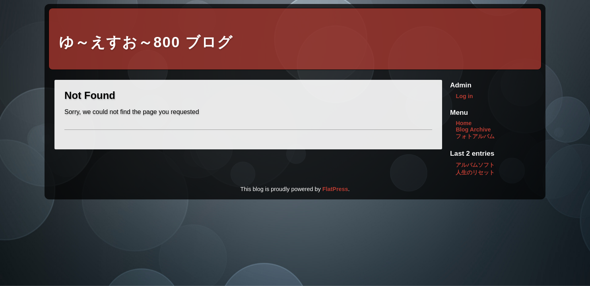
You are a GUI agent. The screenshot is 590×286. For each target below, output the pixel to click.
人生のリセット (475, 172)
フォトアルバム (475, 136)
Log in (464, 96)
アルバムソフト (475, 165)
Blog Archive (473, 129)
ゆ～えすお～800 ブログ (146, 42)
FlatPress (335, 189)
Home (464, 123)
